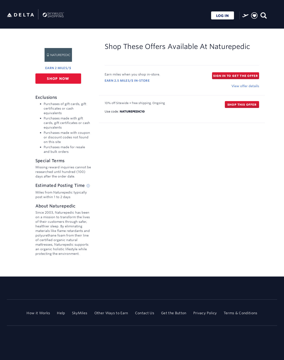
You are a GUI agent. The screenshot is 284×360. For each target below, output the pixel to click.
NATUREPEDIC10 (132, 111)
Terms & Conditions (240, 313)
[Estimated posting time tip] (88, 185)
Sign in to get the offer (235, 76)
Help (61, 313)
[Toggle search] (263, 15)
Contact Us (144, 313)
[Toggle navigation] (272, 15)
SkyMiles (80, 313)
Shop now (58, 78)
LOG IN (222, 15)
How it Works (38, 313)
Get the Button (173, 313)
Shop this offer (242, 104)
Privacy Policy (205, 313)
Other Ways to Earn (111, 313)
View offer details (245, 86)
